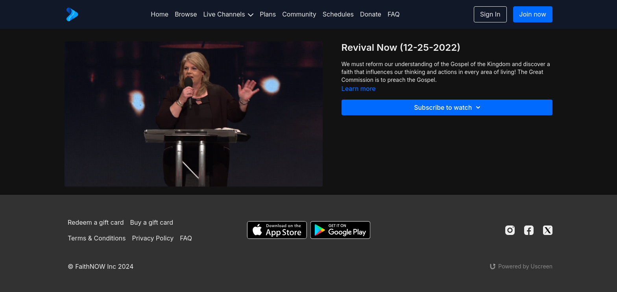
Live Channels (228, 14)
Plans (268, 14)
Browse (186, 14)
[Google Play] (340, 230)
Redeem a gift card (96, 222)
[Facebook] (529, 230)
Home (159, 14)
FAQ (394, 14)
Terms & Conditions (97, 238)
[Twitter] (547, 230)
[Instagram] (510, 230)
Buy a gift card (152, 222)
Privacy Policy (153, 238)
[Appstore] (277, 230)
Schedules (338, 14)
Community (299, 14)
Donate (370, 14)
